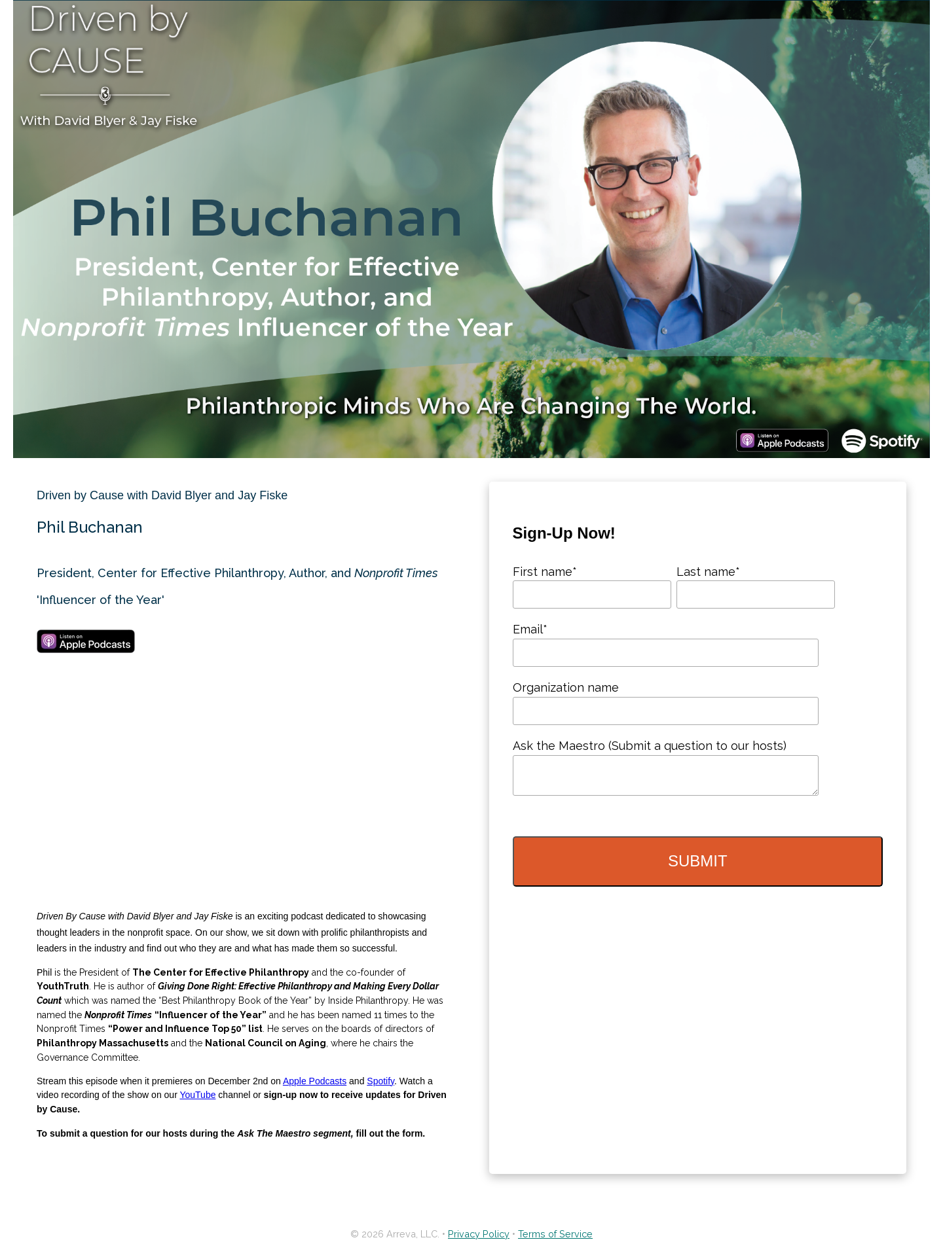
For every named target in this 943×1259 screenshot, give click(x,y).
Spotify (380, 1081)
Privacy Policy (478, 1233)
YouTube (197, 1095)
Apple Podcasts (314, 1081)
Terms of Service (555, 1233)
